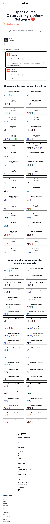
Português (5, 519)
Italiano (4, 514)
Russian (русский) (6, 521)
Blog (19, 467)
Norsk (4, 499)
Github (20, 456)
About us (20, 451)
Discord (20, 458)
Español (4, 510)
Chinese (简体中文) (7, 512)
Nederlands (5, 505)
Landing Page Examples (24, 469)
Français (4, 508)
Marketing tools (22, 474)
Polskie (4, 517)
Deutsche (5, 503)
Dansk (4, 501)
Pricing (20, 453)
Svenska (4, 507)
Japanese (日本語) (6, 516)
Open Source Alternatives (25, 472)
